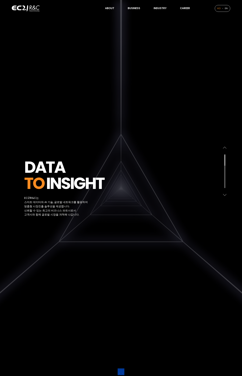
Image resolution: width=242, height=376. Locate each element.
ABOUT (100, 8)
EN (225, 8)
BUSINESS (127, 8)
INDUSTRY (156, 8)
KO (218, 8)
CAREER (183, 8)
